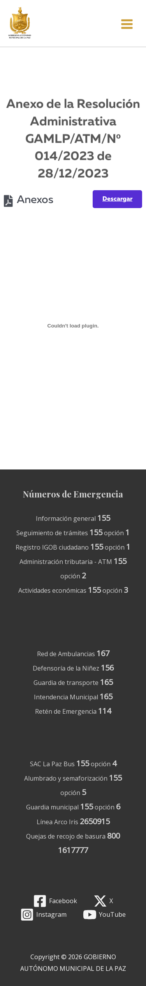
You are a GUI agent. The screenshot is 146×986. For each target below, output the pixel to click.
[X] (103, 901)
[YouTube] (104, 914)
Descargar (117, 199)
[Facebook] (54, 901)
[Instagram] (43, 914)
